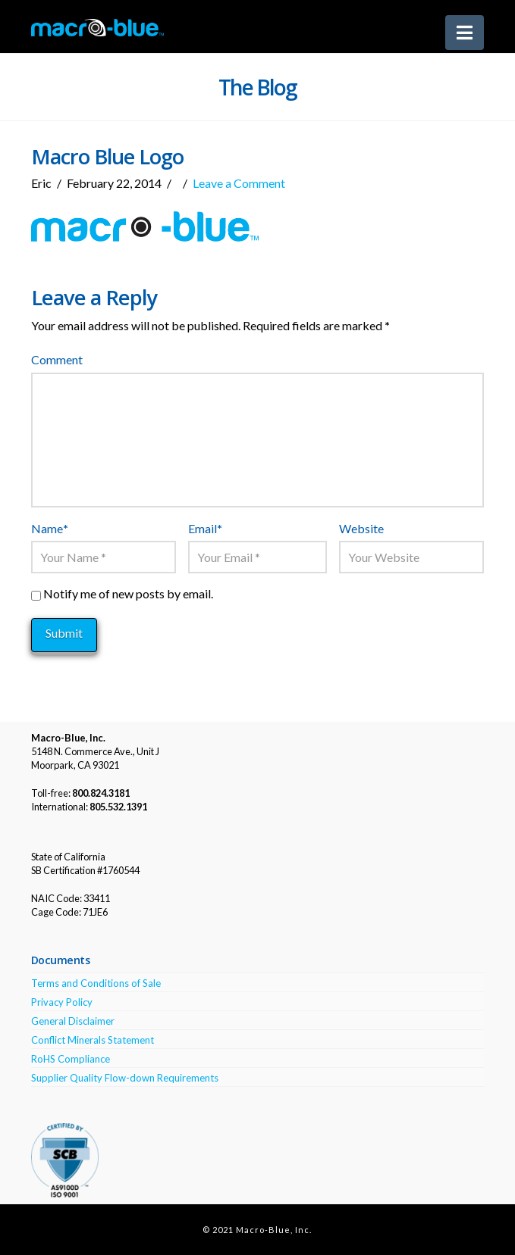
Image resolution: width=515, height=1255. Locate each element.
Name (49, 528)
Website (361, 528)
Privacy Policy (62, 1002)
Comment (57, 359)
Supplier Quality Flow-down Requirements (124, 1078)
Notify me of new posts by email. (128, 593)
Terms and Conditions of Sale (96, 983)
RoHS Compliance (70, 1059)
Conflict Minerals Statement (92, 1040)
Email (205, 528)
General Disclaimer (73, 1021)
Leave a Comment (239, 183)
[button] (464, 32)
